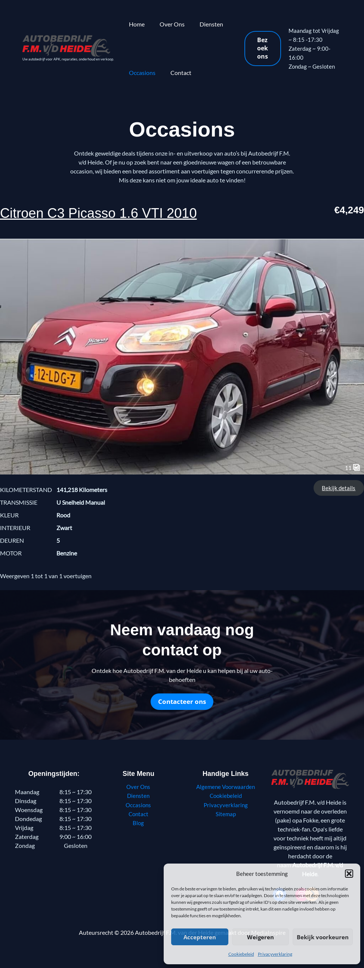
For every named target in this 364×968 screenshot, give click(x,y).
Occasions (140, 72)
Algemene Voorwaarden (226, 786)
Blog (138, 822)
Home (135, 24)
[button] (349, 873)
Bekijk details (338, 487)
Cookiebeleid (241, 954)
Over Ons (167, 24)
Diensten (204, 24)
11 (352, 467)
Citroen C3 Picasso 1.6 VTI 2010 (114, 212)
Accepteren (199, 937)
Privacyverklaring (275, 954)
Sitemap (225, 813)
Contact (176, 72)
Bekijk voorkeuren (323, 937)
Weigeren (260, 937)
